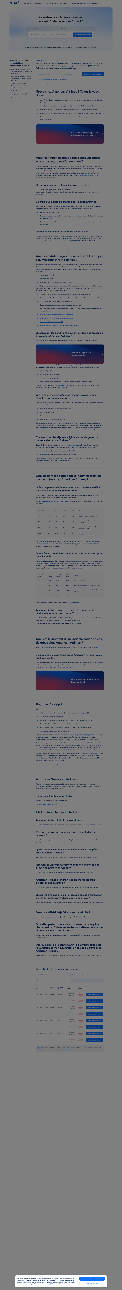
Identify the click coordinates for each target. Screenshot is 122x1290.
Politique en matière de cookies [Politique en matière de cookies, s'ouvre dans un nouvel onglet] (42, 1284)
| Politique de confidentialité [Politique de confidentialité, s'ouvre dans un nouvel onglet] (57, 1284)
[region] (61, 1281)
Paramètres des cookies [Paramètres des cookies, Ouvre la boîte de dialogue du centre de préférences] (92, 1283)
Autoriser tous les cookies (92, 1279)
